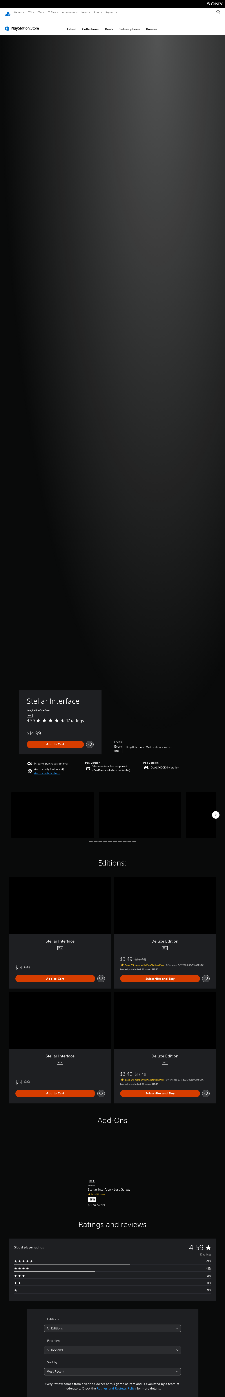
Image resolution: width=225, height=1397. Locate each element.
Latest (71, 25)
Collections (90, 25)
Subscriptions (130, 25)
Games (17, 12)
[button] (47, 769)
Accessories (68, 12)
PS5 (29, 12)
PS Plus (52, 12)
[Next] (216, 810)
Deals (109, 25)
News (84, 12)
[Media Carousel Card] (52, 811)
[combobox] (112, 1324)
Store (96, 12)
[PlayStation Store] (23, 24)
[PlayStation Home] (7, 12)
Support (109, 12)
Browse (151, 25)
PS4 (39, 12)
